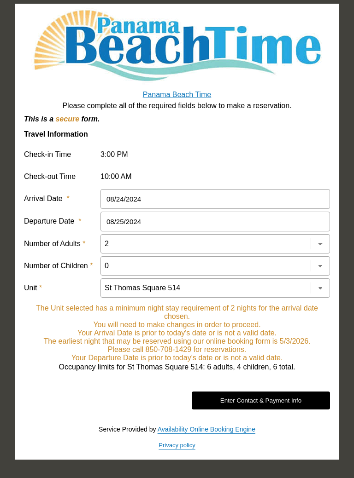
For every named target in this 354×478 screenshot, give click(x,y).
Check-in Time (47, 154)
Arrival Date (47, 198)
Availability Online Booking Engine (206, 429)
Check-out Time (50, 176)
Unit (33, 288)
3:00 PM (114, 154)
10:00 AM (116, 176)
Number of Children (58, 266)
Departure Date (53, 221)
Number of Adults (54, 244)
